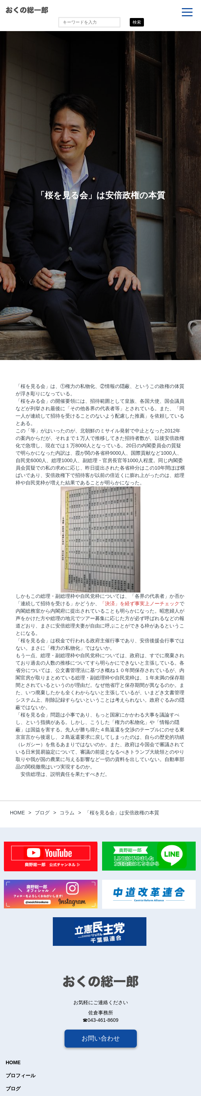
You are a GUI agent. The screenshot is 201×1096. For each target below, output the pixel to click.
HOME (13, 1062)
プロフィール (20, 1075)
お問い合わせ (101, 1038)
